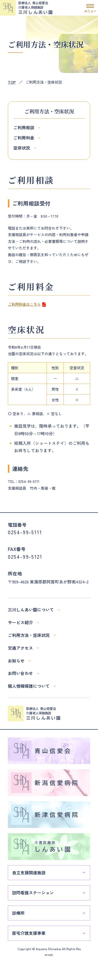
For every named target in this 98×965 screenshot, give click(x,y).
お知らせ (16, 660)
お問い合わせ (20, 673)
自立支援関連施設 (28, 872)
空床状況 (21, 148)
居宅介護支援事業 (28, 933)
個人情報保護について (29, 686)
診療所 (18, 913)
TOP (12, 82)
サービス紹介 (20, 622)
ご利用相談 (23, 127)
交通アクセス (20, 648)
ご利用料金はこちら (24, 304)
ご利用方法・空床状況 (29, 635)
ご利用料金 (23, 137)
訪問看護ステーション (33, 892)
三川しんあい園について (31, 609)
